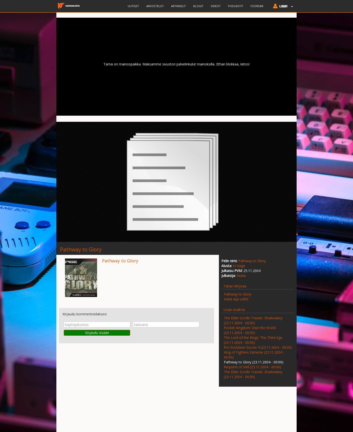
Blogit (198, 6)
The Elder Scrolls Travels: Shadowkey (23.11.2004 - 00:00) (253, 320)
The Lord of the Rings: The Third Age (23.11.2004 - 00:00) (253, 340)
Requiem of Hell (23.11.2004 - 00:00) (252, 367)
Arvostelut (155, 6)
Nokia (241, 275)
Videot (216, 6)
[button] (282, 6)
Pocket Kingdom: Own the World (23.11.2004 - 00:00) (250, 330)
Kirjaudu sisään (97, 332)
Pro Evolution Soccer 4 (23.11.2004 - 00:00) (258, 347)
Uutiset (133, 6)
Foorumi (257, 6)
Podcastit (235, 6)
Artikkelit (178, 6)
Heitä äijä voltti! (236, 299)
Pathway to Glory (252, 261)
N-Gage (239, 265)
